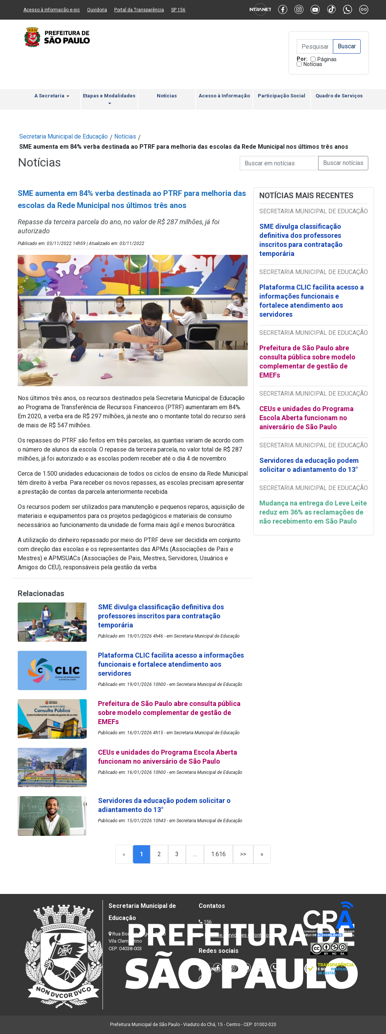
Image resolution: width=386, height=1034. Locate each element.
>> (243, 854)
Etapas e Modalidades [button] (109, 98)
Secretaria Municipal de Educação (63, 136)
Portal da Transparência (139, 9)
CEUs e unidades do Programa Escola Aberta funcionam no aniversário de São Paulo (306, 418)
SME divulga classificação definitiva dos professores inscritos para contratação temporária (301, 239)
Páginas (327, 59)
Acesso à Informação (224, 96)
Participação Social (281, 96)
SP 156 (178, 9)
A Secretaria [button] (51, 96)
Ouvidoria (97, 9)
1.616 (218, 854)
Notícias (312, 64)
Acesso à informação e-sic (51, 9)
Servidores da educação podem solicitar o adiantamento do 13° (309, 464)
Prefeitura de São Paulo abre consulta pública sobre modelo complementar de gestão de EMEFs (307, 361)
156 (207, 922)
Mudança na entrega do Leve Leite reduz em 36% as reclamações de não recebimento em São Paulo (313, 512)
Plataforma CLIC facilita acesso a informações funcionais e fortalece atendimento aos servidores (311, 300)
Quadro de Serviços (339, 96)
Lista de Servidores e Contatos (238, 935)
